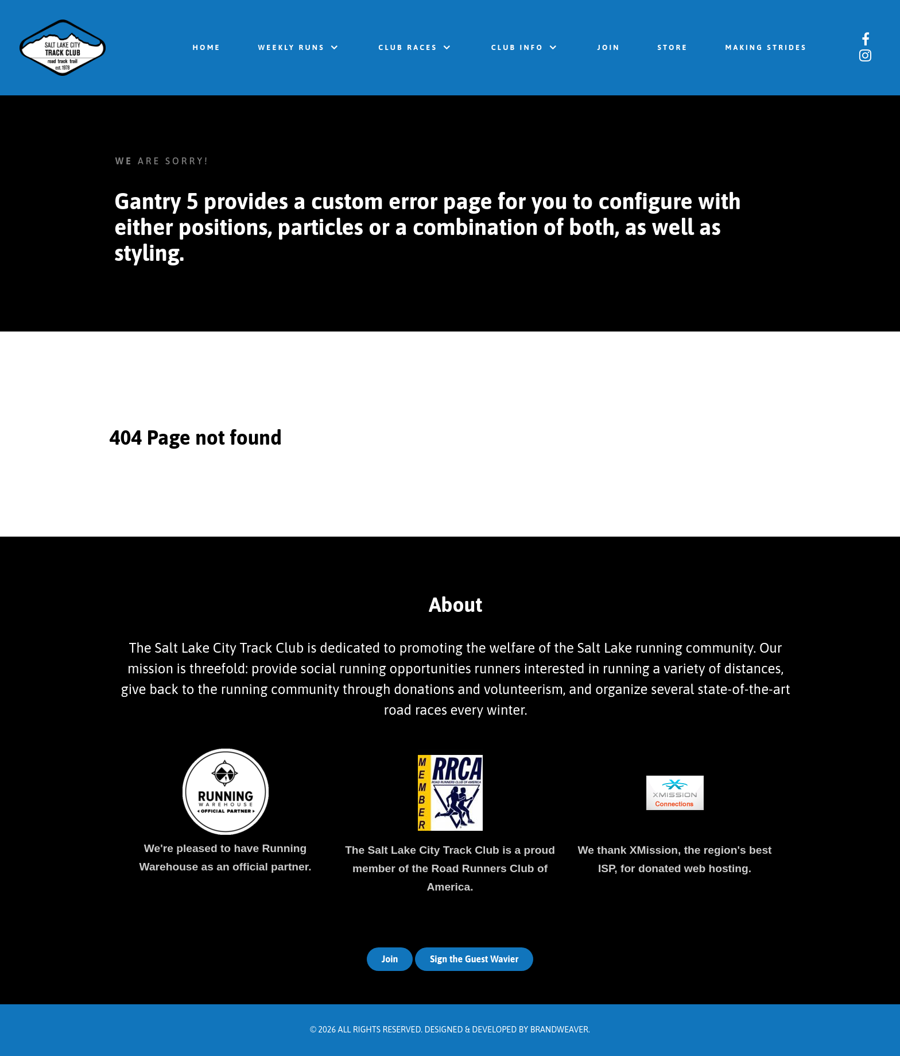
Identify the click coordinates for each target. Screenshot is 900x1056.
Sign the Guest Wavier (474, 959)
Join (390, 959)
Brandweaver (559, 1029)
